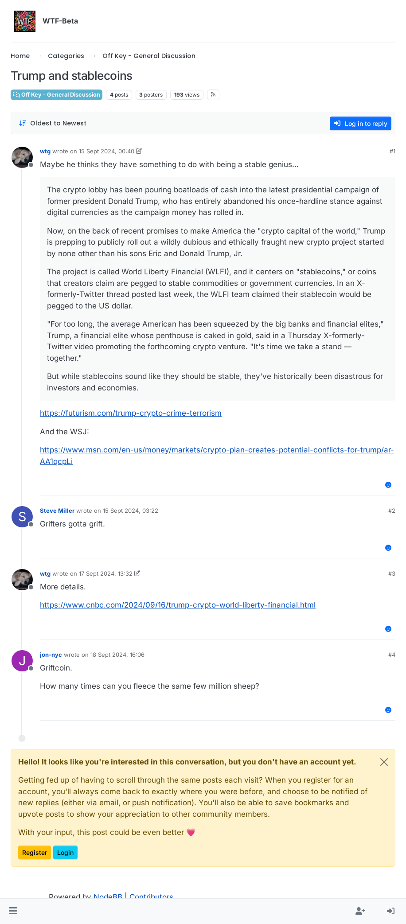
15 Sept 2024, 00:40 (106, 151)
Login (65, 852)
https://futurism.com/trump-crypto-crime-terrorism (131, 413)
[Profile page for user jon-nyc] (22, 660)
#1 (392, 151)
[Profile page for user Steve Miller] (22, 516)
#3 (391, 573)
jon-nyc (51, 654)
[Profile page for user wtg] (22, 157)
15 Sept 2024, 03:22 (130, 510)
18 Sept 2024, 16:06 (117, 654)
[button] (13, 911)
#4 (391, 654)
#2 (391, 510)
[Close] (384, 762)
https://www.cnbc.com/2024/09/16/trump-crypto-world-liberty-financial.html (178, 604)
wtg (45, 151)
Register (34, 852)
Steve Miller (57, 510)
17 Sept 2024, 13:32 (106, 573)
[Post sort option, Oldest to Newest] (52, 123)
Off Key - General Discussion (56, 94)
